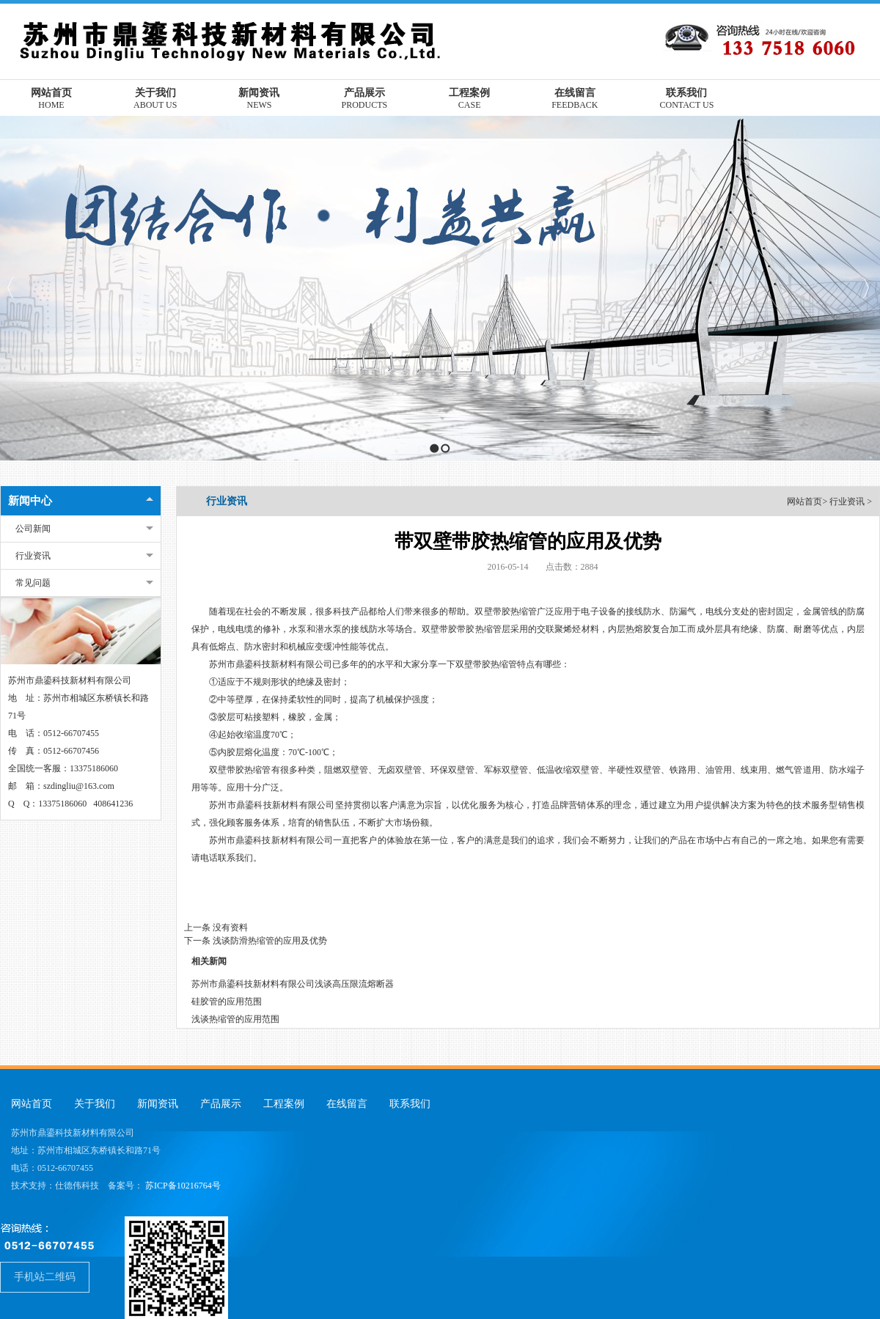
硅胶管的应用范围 (226, 1001)
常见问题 (33, 583)
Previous (11, 287)
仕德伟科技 (77, 1185)
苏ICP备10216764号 (183, 1185)
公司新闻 (33, 528)
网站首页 (804, 501)
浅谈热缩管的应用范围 (235, 1019)
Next (865, 287)
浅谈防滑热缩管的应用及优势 (270, 941)
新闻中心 (30, 501)
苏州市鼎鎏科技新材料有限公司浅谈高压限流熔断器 (292, 984)
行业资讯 (33, 556)
